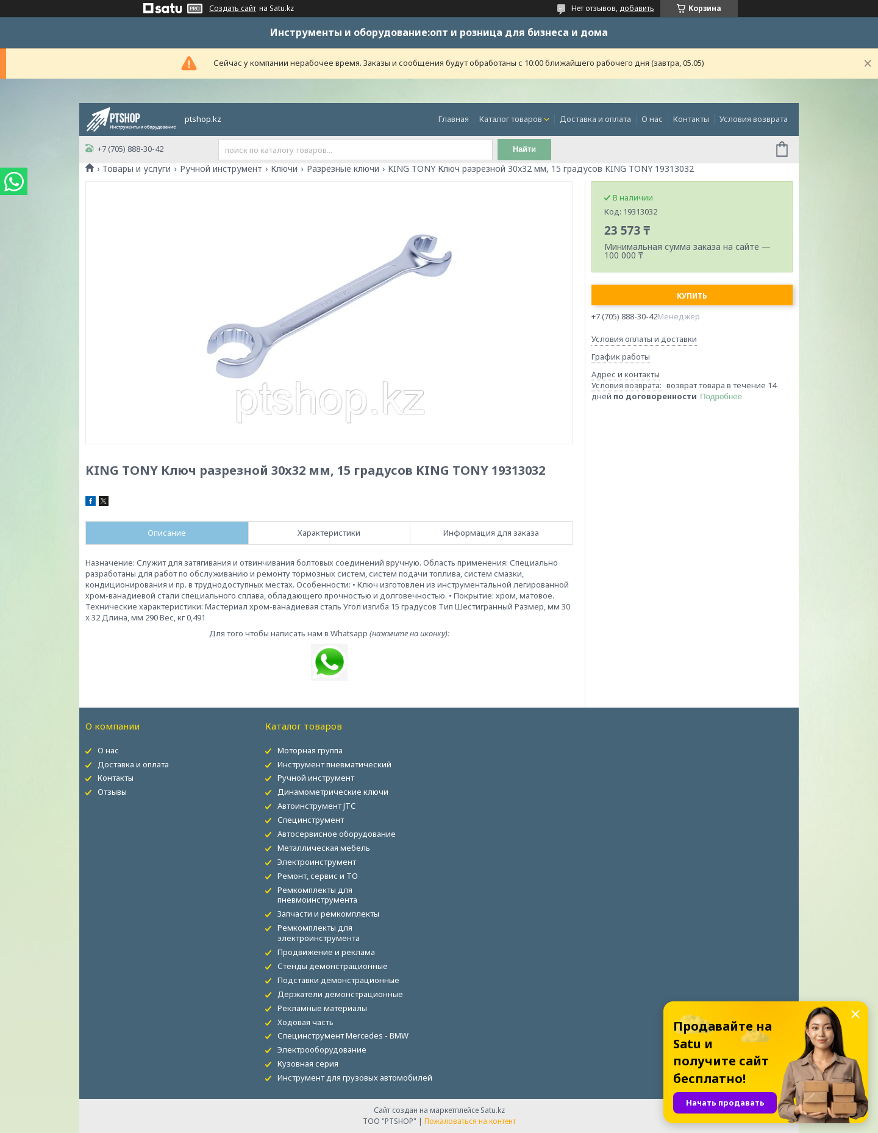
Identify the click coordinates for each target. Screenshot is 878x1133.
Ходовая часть (305, 1022)
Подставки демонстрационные (338, 980)
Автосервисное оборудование (336, 833)
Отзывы (112, 791)
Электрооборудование (321, 1049)
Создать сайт (232, 8)
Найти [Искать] (526, 149)
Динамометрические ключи (332, 791)
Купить (692, 296)
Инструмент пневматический (334, 764)
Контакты (691, 118)
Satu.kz (492, 1110)
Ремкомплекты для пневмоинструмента (317, 895)
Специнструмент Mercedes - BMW (343, 1035)
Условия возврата (753, 118)
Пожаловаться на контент (470, 1121)
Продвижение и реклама (326, 952)
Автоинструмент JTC (316, 805)
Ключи (284, 168)
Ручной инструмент (221, 168)
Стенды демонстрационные (332, 966)
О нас (652, 118)
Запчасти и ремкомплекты (328, 913)
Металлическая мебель (323, 847)
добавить (636, 8)
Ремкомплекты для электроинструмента (318, 932)
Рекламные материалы (322, 1008)
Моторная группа (310, 750)
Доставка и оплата (595, 118)
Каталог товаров (510, 118)
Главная (453, 118)
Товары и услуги (136, 168)
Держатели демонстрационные (340, 994)
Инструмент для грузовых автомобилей (354, 1077)
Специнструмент (310, 819)
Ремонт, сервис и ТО (317, 875)
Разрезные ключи (343, 168)
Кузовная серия (307, 1063)
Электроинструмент (316, 861)
